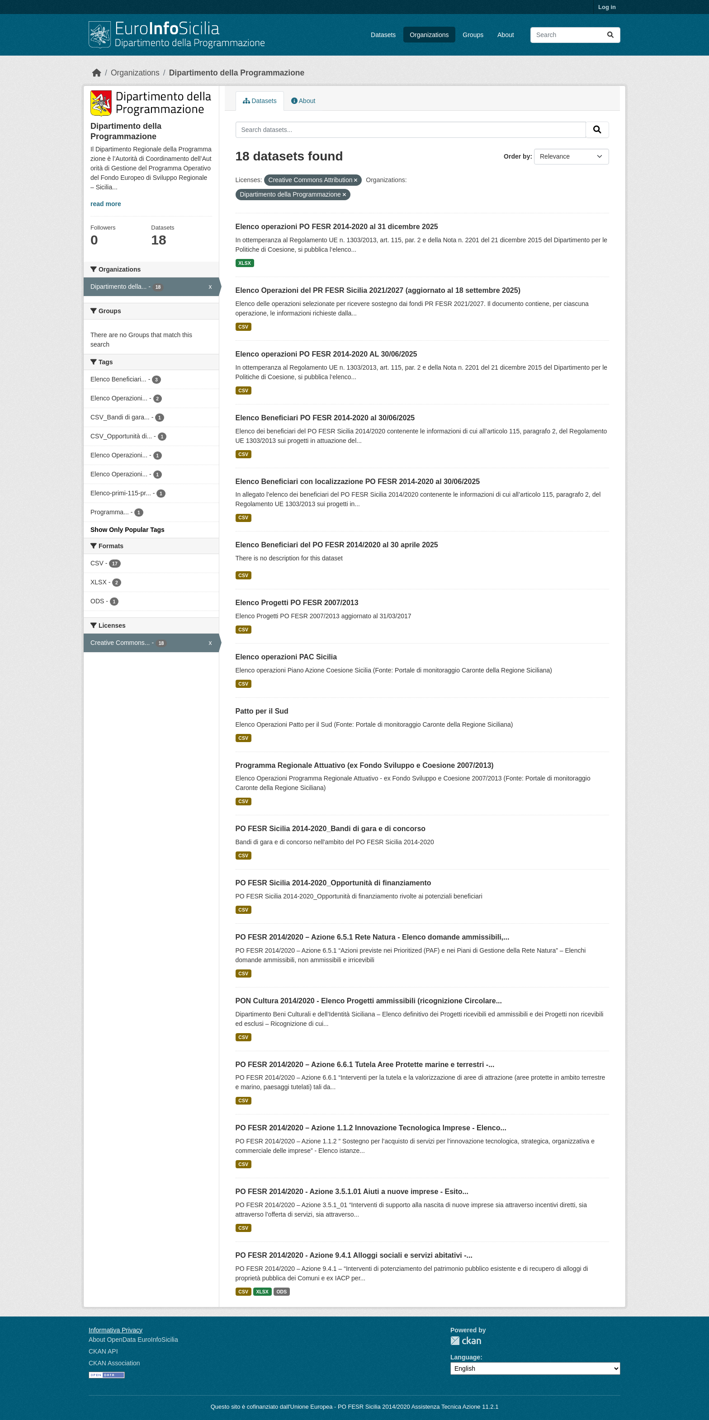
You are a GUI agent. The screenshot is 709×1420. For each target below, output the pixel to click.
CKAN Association (114, 1363)
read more (105, 203)
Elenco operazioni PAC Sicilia (286, 657)
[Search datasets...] (575, 35)
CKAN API (103, 1351)
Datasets (383, 34)
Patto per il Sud (262, 711)
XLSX (244, 263)
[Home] (96, 72)
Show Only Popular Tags (127, 529)
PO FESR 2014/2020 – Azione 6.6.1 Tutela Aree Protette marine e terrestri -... (365, 1064)
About (505, 34)
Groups (473, 34)
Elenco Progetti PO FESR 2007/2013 (297, 603)
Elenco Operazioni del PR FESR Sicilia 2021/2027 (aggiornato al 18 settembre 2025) (378, 290)
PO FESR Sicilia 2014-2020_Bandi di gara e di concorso (331, 828)
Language (465, 1357)
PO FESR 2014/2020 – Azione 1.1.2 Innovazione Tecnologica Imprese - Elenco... (371, 1128)
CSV (243, 326)
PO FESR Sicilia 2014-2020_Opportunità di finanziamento (333, 883)
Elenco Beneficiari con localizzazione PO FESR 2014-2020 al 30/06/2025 (358, 481)
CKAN (465, 1340)
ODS (281, 1291)
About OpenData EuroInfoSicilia (133, 1339)
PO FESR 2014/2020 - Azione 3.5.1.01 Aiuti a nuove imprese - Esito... (352, 1191)
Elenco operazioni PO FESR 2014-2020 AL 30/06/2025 (326, 354)
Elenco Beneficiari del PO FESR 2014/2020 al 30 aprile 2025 (337, 545)
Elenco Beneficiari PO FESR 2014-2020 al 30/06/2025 (325, 418)
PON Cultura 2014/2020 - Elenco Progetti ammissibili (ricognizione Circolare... (369, 1001)
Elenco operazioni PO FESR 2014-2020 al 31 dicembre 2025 (337, 226)
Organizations (429, 34)
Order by (517, 156)
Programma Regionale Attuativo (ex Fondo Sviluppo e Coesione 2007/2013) (365, 765)
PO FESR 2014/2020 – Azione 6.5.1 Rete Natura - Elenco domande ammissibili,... (373, 937)
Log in (607, 7)
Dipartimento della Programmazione (237, 72)
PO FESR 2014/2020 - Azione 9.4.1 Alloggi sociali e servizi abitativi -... (354, 1255)
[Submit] (610, 35)
